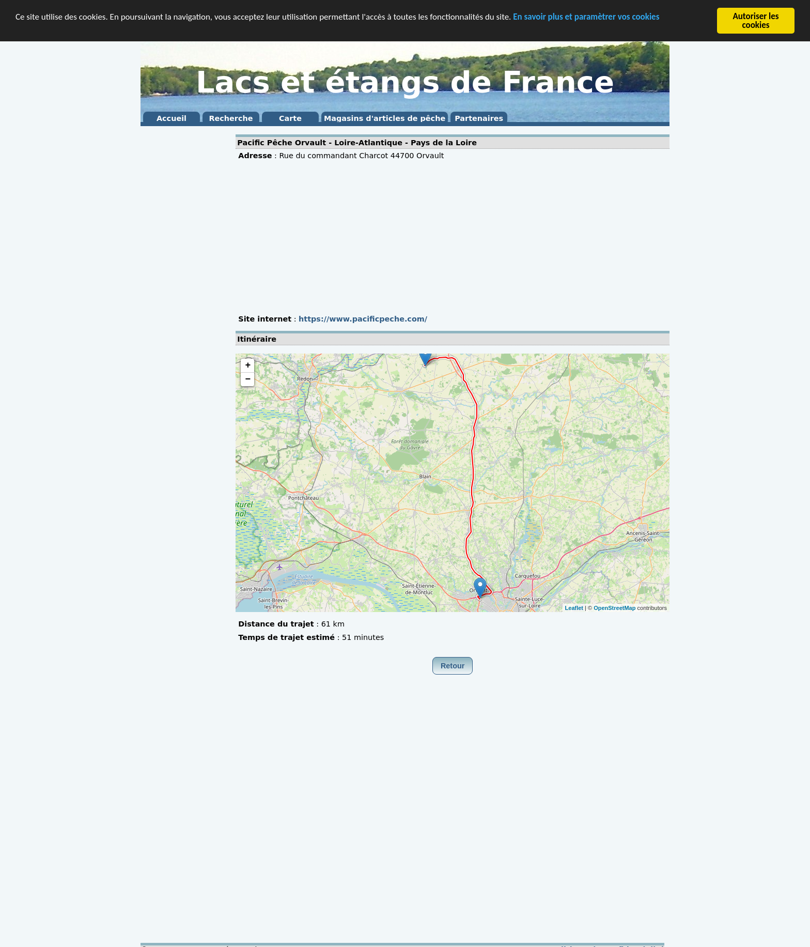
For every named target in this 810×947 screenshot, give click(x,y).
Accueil (171, 118)
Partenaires (479, 118)
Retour (452, 666)
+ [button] (248, 365)
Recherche (231, 118)
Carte (290, 118)
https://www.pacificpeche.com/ (363, 319)
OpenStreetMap (614, 607)
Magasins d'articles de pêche (384, 118)
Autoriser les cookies (755, 20)
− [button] (248, 379)
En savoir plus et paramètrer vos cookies (586, 16)
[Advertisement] (182, 284)
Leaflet (574, 607)
